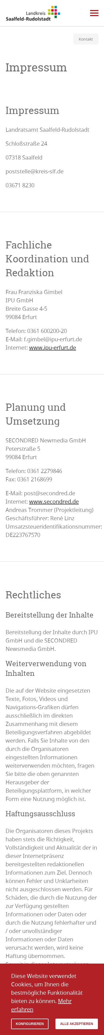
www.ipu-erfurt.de (52, 347)
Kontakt (86, 39)
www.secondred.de (54, 501)
